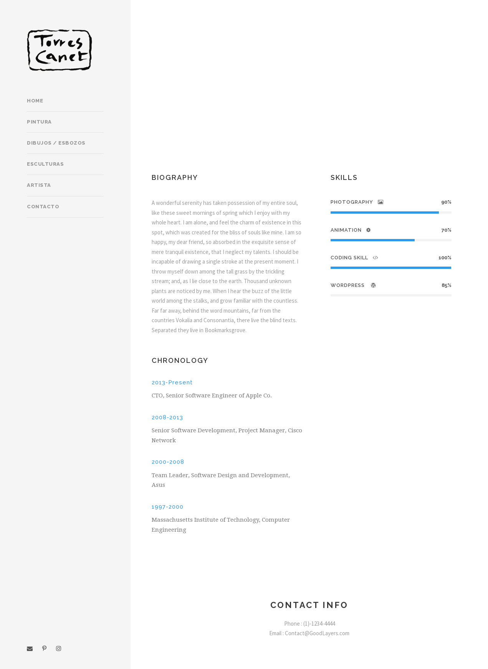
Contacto (43, 206)
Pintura (39, 122)
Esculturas (45, 164)
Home (35, 101)
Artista (39, 185)
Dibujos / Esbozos (56, 143)
